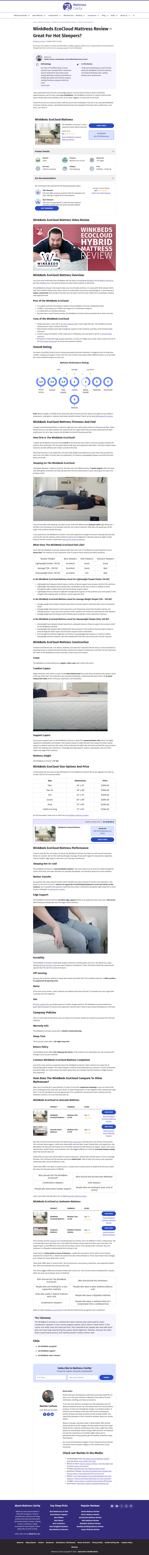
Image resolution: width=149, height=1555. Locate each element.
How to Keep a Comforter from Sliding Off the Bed (93, 1481)
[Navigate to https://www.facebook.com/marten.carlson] (44, 1414)
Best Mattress (37, 15)
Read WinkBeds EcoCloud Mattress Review (109, 1118)
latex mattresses (75, 1142)
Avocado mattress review (76, 1196)
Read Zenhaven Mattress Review (109, 1233)
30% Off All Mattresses (101, 136)
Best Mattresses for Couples (102, 416)
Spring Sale (101, 133)
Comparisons (53, 15)
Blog (103, 15)
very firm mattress (67, 324)
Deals (113, 15)
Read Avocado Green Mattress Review (108, 1133)
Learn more (45, 85)
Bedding (79, 15)
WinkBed (90, 281)
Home (35, 22)
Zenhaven (53, 1241)
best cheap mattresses (48, 341)
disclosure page (62, 48)
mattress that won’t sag (47, 965)
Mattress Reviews (20, 15)
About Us (124, 15)
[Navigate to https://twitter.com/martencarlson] (48, 1414)
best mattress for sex (44, 1004)
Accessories (92, 15)
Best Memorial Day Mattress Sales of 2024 (89, 1469)
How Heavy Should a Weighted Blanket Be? (93, 1484)
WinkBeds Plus (44, 283)
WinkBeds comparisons (53, 1310)
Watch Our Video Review (101, 193)
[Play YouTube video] (74, 247)
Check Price (101, 126)
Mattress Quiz (69, 15)
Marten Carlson (40, 41)
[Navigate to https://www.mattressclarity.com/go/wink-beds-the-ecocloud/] (102, 831)
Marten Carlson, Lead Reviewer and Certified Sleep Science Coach (65, 59)
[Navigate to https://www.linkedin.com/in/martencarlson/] (52, 1414)
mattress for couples (57, 889)
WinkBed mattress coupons (78, 815)
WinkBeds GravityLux (105, 281)
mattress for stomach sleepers (73, 540)
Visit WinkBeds (47, 208)
